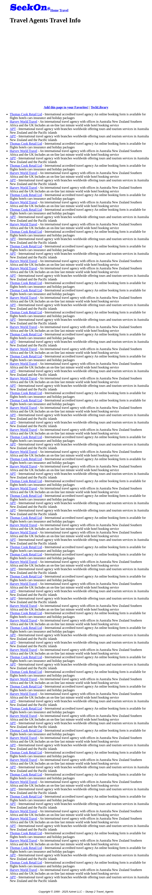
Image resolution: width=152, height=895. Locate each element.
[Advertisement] (81, 57)
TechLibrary (99, 107)
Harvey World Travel (23, 121)
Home (54, 10)
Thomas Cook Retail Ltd (26, 114)
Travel (63, 10)
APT (13, 129)
